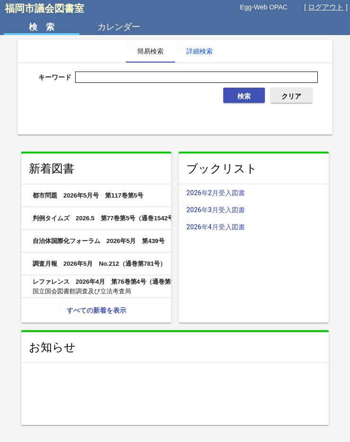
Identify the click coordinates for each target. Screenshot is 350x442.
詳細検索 (199, 51)
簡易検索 (150, 51)
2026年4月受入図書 (261, 226)
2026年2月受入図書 (261, 192)
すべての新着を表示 (96, 310)
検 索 (41, 27)
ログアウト (325, 7)
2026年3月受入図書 (261, 209)
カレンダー (118, 27)
